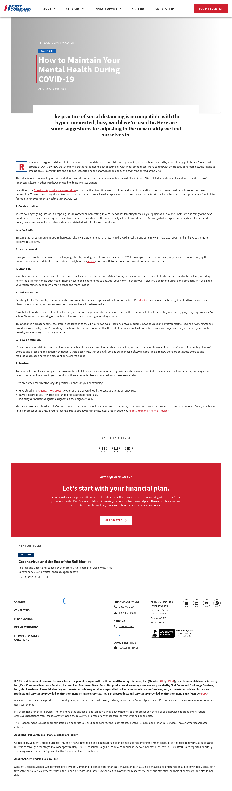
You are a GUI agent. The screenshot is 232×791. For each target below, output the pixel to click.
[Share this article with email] (116, 448)
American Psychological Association (55, 190)
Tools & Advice (108, 8)
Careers (138, 8)
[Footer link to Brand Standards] (34, 627)
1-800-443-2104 (124, 606)
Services (75, 8)
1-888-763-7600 (124, 626)
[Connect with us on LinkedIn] (196, 603)
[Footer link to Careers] (34, 601)
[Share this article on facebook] (103, 448)
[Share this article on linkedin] (129, 448)
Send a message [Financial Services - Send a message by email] (125, 613)
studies (143, 300)
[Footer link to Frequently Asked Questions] (34, 637)
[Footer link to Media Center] (34, 618)
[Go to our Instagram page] (217, 603)
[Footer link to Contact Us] (34, 610)
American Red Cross (49, 390)
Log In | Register (211, 8)
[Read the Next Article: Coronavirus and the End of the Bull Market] (66, 561)
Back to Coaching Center (56, 43)
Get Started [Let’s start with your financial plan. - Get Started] (116, 520)
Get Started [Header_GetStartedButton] (164, 8)
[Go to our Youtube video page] (206, 603)
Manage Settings (126, 647)
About (49, 8)
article (91, 261)
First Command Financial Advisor (149, 410)
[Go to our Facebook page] (186, 603)
